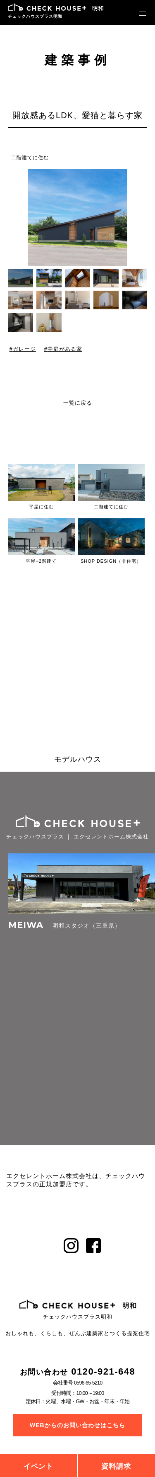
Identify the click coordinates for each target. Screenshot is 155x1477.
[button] (141, 217)
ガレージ (24, 349)
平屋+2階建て (41, 561)
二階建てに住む (30, 157)
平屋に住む (41, 506)
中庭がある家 (64, 349)
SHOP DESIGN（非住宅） (111, 561)
